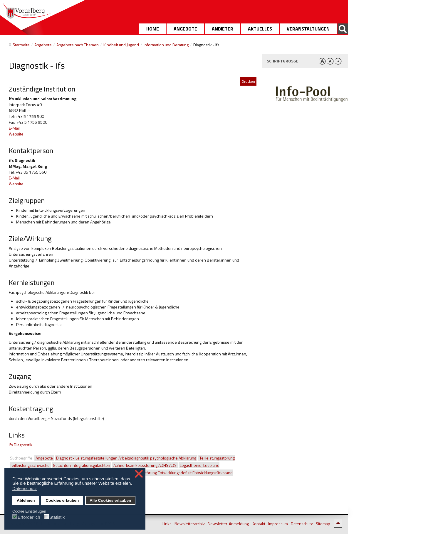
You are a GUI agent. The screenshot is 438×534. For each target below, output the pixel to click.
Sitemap (323, 524)
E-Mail (14, 128)
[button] (133, 484)
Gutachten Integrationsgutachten (81, 465)
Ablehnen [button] (26, 500)
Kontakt (258, 524)
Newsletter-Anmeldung (228, 524)
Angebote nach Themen (77, 45)
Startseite (21, 45)
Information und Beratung (166, 45)
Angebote (43, 45)
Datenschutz (302, 524)
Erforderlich (29, 517)
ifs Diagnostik (20, 445)
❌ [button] (139, 474)
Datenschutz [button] (24, 488)
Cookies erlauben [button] (62, 500)
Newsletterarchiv (189, 524)
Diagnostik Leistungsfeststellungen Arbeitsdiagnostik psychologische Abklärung (126, 458)
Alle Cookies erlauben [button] (110, 500)
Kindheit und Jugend (121, 45)
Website (16, 134)
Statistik (57, 517)
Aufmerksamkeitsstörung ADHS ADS (145, 465)
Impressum (278, 524)
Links (167, 524)
